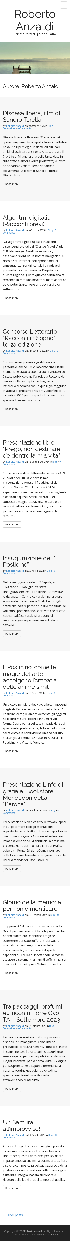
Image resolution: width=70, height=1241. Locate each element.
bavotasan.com (49, 1234)
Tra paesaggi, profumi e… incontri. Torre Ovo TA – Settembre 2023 (32, 1013)
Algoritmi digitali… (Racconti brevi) (26, 220)
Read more (12, 184)
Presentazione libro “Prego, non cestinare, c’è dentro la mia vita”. (32, 449)
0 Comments (24, 128)
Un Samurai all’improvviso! (21, 1125)
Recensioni (9, 128)
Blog (50, 125)
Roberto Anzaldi (35, 20)
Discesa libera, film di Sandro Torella (31, 116)
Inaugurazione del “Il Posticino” (30, 561)
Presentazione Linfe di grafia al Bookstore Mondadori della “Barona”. (33, 794)
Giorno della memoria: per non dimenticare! (32, 905)
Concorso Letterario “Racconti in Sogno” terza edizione (30, 338)
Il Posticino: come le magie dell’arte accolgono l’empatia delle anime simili (30, 677)
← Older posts (13, 1215)
